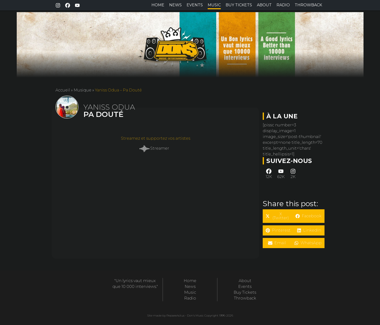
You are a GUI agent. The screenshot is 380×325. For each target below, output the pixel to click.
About (264, 5)
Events (195, 5)
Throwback (308, 5)
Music (214, 5)
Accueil (62, 90)
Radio (283, 5)
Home (157, 5)
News (175, 5)
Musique (82, 90)
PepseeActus (175, 315)
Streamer (154, 148)
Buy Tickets (239, 5)
